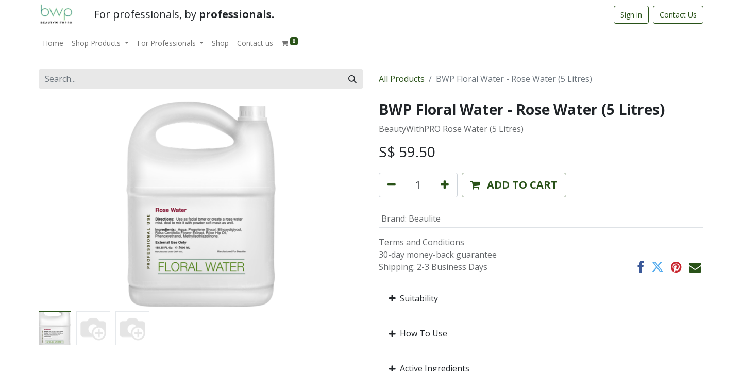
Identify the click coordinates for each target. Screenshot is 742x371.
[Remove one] (391, 185)
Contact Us (678, 15)
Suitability (413, 298)
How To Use (418, 333)
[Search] (352, 79)
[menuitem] (53, 43)
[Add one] (445, 185)
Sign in (631, 15)
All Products (402, 79)
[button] (514, 185)
